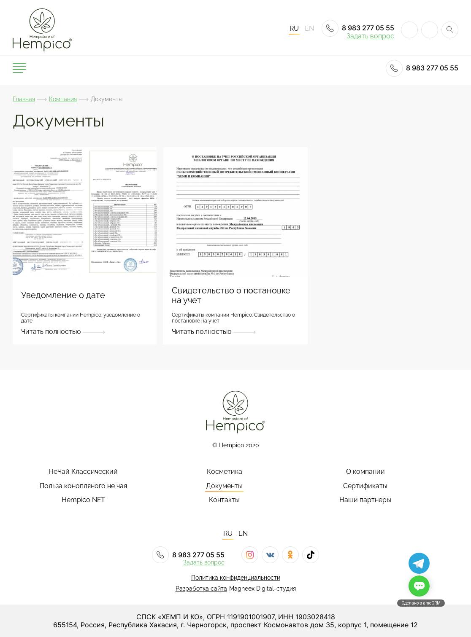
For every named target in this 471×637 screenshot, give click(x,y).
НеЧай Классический (83, 472)
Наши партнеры (365, 500)
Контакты (224, 500)
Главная (24, 99)
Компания (63, 99)
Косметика (224, 472)
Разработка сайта (201, 588)
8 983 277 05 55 (358, 28)
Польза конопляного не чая (83, 486)
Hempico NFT (83, 500)
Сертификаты (365, 486)
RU (294, 28)
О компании (365, 472)
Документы (224, 486)
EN (309, 28)
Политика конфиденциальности (235, 577)
